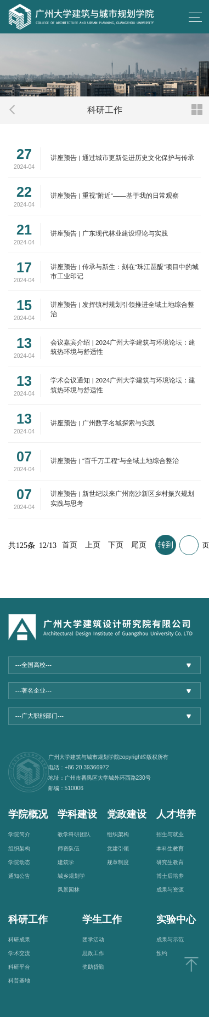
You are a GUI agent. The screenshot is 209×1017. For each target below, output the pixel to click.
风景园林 (69, 890)
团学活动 (93, 939)
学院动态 (19, 862)
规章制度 (118, 862)
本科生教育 (170, 848)
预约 (161, 953)
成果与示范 (170, 939)
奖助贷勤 (93, 967)
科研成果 (19, 939)
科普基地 (19, 981)
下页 (115, 545)
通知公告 (19, 876)
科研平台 (19, 967)
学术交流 (19, 953)
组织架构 (19, 848)
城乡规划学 (71, 876)
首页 (69, 545)
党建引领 (118, 848)
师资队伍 (69, 848)
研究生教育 (170, 862)
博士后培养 (170, 876)
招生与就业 (170, 834)
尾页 (138, 545)
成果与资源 (170, 890)
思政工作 (93, 953)
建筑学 (66, 862)
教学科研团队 (74, 834)
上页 (92, 545)
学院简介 (19, 834)
